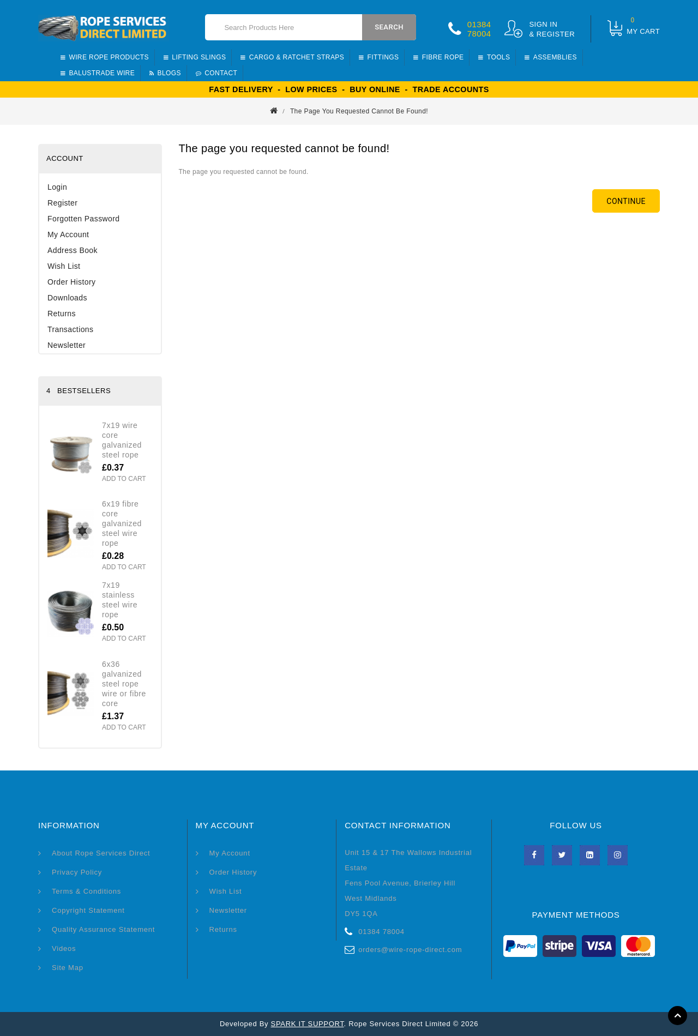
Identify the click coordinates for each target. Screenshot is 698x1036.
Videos (64, 948)
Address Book (72, 250)
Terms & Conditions (86, 891)
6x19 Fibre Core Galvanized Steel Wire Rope (122, 523)
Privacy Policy (77, 872)
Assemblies (550, 57)
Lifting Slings (195, 57)
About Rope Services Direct (101, 853)
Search (389, 27)
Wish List (63, 266)
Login (57, 187)
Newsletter (66, 345)
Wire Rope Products (105, 57)
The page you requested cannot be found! (359, 111)
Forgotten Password (83, 218)
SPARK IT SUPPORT (307, 1024)
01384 (479, 24)
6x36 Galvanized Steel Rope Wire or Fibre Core (124, 684)
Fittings (379, 57)
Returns (61, 313)
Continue (626, 201)
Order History (71, 282)
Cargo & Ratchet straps (292, 57)
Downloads (67, 297)
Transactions (70, 329)
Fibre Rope (438, 57)
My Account (68, 234)
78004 (479, 33)
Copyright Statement (88, 910)
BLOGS (165, 73)
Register (62, 202)
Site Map (67, 967)
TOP (677, 1015)
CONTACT (216, 73)
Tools (494, 57)
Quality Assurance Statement (103, 929)
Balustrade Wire (98, 73)
